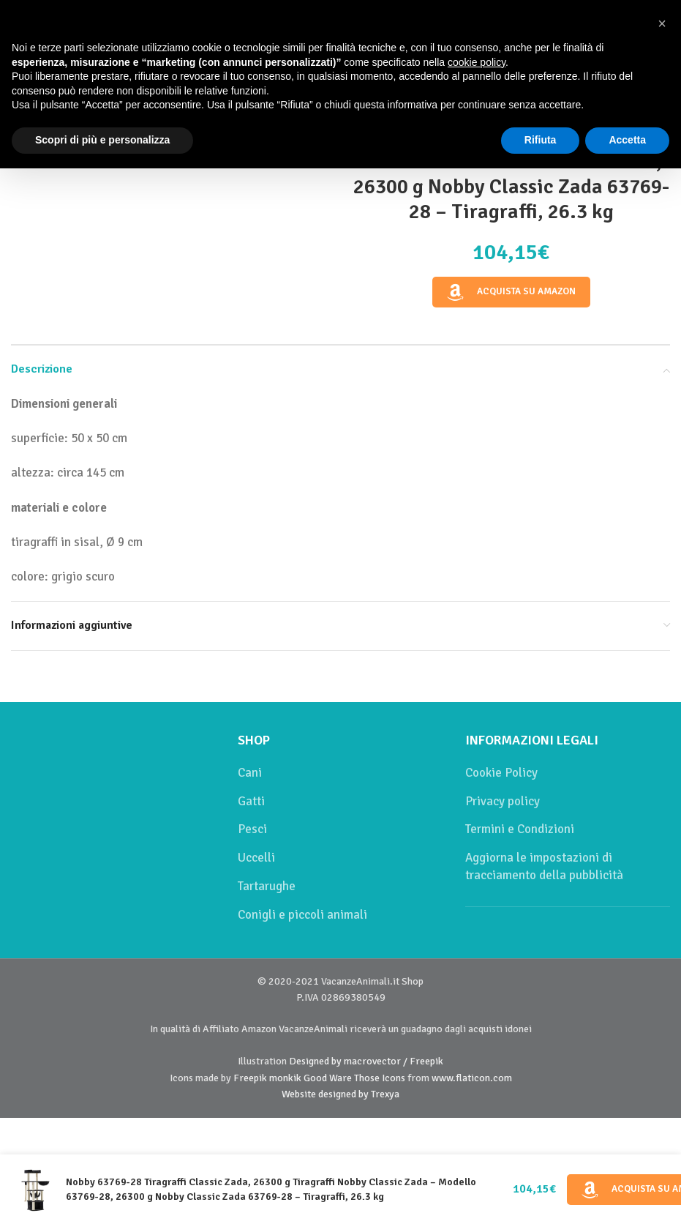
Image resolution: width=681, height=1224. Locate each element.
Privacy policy (502, 801)
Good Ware (328, 1078)
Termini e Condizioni (519, 829)
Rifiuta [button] (540, 140)
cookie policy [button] (476, 62)
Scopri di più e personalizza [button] (102, 140)
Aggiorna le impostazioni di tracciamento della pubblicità (544, 866)
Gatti (251, 801)
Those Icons (379, 1078)
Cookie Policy (501, 772)
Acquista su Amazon (510, 292)
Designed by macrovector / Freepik (366, 1061)
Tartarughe (267, 886)
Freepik (250, 1078)
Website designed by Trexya (340, 1094)
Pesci (252, 829)
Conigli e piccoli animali (302, 914)
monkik (285, 1078)
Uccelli (256, 857)
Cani (250, 772)
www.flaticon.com (472, 1078)
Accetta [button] (627, 140)
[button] (662, 23)
